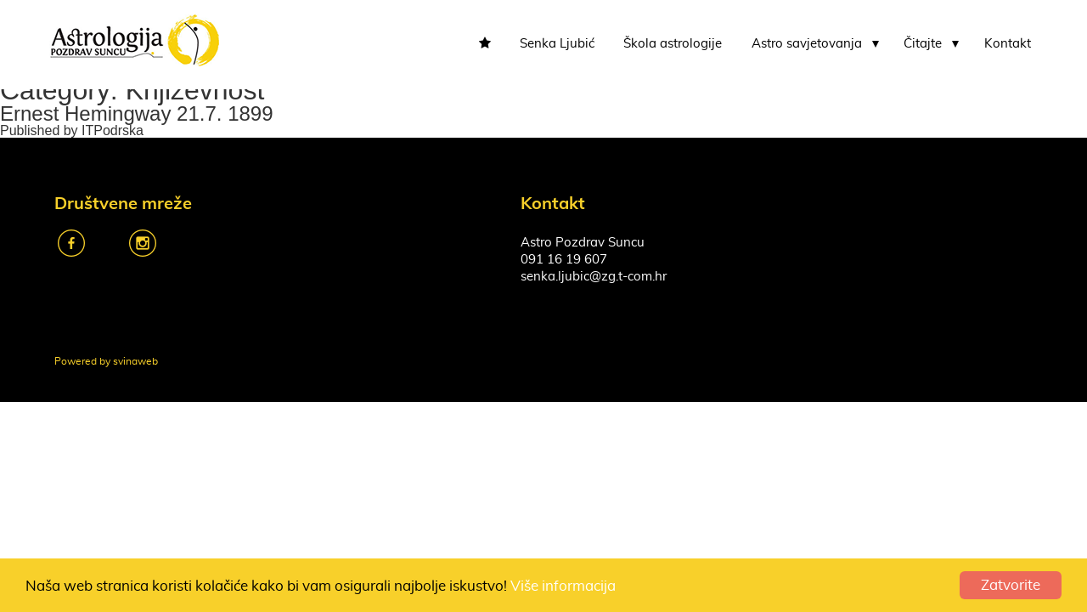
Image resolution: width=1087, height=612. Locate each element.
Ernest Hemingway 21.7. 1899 (136, 113)
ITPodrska (113, 130)
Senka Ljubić (557, 43)
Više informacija (563, 586)
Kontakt (1007, 43)
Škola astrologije (672, 43)
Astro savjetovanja (807, 43)
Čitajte (923, 43)
